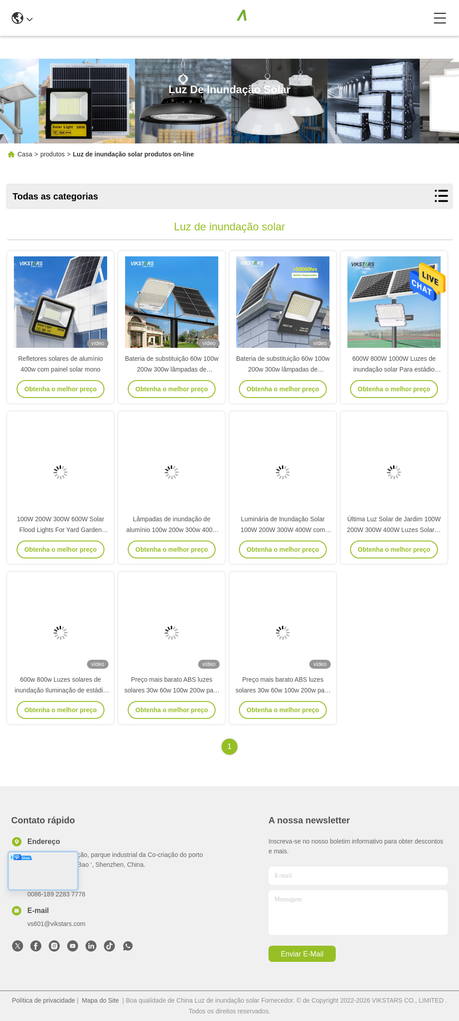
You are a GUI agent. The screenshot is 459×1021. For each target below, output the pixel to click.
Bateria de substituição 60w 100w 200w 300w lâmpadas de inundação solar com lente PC (172, 369)
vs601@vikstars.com (56, 923)
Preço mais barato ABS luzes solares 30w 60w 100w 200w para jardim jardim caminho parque (172, 690)
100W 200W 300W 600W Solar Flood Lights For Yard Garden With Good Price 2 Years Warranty (60, 529)
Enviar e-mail (302, 954)
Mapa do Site (100, 1000)
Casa (24, 154)
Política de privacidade (43, 1000)
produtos (52, 154)
